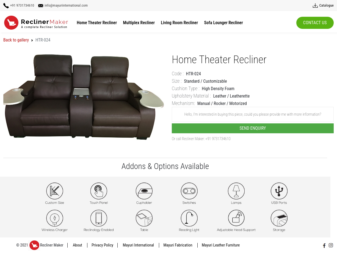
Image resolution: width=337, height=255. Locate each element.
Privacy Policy (102, 245)
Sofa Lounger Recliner (223, 22)
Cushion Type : (186, 88)
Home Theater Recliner (97, 22)
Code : (178, 73)
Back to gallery (16, 40)
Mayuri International (139, 245)
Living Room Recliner (179, 22)
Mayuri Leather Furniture (221, 245)
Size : (177, 81)
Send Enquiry (253, 128)
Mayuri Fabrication (178, 245)
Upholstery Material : (191, 96)
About (78, 245)
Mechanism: (183, 103)
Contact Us (315, 22)
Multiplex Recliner (139, 22)
